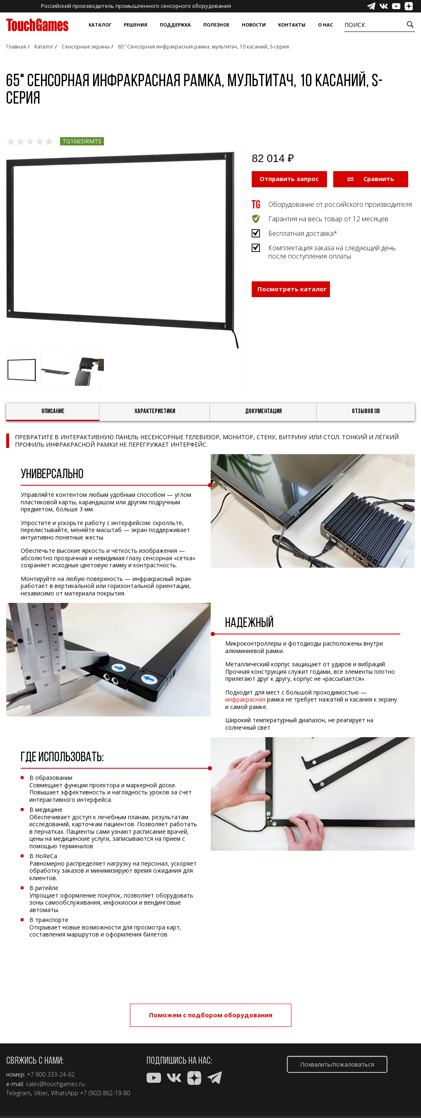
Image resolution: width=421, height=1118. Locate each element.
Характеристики (155, 411)
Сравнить (371, 178)
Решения (135, 25)
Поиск (354, 25)
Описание (53, 411)
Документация (263, 411)
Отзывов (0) (366, 411)
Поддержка (175, 25)
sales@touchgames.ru (55, 1084)
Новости (254, 25)
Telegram (18, 1093)
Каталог (100, 25)
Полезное (216, 25)
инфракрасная (245, 699)
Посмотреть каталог (292, 289)
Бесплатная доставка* (302, 232)
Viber (41, 1093)
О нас (325, 25)
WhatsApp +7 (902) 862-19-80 (90, 1093)
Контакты (292, 25)
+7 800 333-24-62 (51, 1074)
